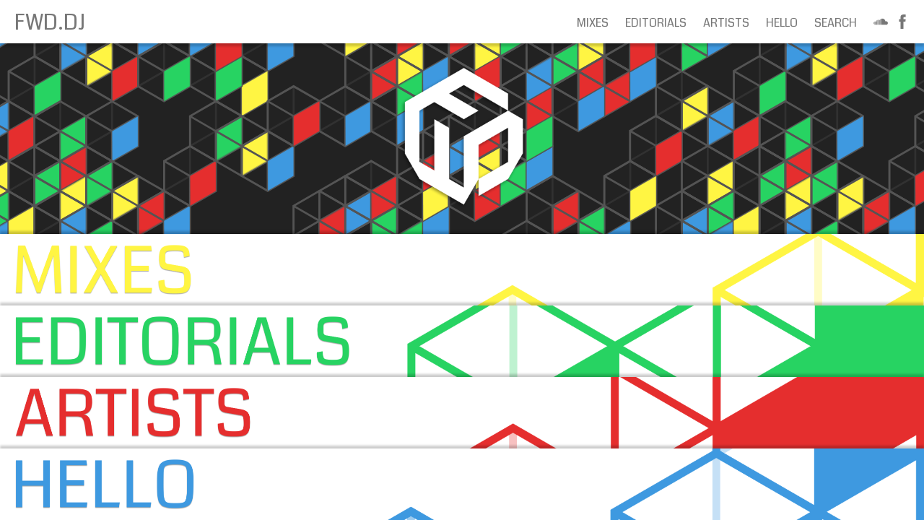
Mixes (593, 22)
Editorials (656, 22)
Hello (782, 22)
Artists (726, 22)
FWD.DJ (49, 22)
